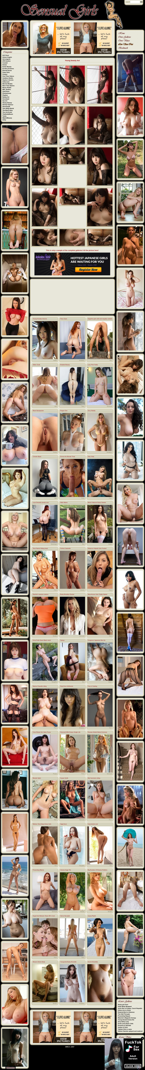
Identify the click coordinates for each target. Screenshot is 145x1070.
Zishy (4, 120)
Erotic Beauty (7, 66)
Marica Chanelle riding (40, 686)
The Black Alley (8, 110)
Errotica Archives (8, 68)
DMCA (67, 1047)
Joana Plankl (92, 916)
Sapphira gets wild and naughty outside (100, 319)
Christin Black (37, 456)
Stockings (54, 544)
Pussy (55, 452)
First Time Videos (8, 76)
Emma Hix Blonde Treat (67, 456)
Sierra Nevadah (65, 916)
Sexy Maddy (92, 410)
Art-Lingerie (6, 59)
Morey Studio (7, 87)
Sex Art (5, 101)
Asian (55, 360)
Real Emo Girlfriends (66, 686)
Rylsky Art (6, 97)
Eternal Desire (7, 70)
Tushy (5, 116)
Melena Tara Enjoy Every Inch (42, 824)
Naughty (54, 682)
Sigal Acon (63, 824)
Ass (111, 360)
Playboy (5, 95)
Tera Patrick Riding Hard (40, 548)
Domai (5, 65)
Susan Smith (64, 778)
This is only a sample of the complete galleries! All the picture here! (72, 250)
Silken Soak (36, 364)
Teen (82, 406)
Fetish (82, 452)
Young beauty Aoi (72, 60)
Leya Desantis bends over (41, 502)
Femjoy (5, 74)
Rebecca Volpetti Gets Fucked (97, 548)
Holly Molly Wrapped (125, 1006)
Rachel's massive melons (40, 594)
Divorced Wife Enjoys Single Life (70, 732)
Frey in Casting (92, 686)
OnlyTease (6, 91)
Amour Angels (7, 57)
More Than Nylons (9, 85)
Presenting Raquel (124, 1016)
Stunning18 (6, 106)
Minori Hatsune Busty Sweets (97, 502)
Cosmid (5, 63)
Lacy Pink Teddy (93, 364)
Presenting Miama (38, 870)
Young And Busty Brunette (68, 962)
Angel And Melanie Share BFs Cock (44, 916)
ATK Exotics (7, 61)
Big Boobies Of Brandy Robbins (97, 870)
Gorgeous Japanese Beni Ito (96, 640)
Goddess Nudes (8, 78)
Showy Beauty (7, 103)
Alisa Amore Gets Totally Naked (97, 594)
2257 (72, 1047)
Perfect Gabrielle (65, 548)
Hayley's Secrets (8, 80)
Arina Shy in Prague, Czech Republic (130, 1008)
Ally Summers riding (94, 778)
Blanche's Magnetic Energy (127, 1018)
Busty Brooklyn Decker (67, 594)
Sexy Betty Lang (123, 1021)
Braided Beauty (65, 364)
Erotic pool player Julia (125, 1023)
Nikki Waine (64, 502)
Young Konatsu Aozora (40, 319)
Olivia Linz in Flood (124, 1010)
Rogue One (63, 410)
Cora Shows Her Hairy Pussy (42, 732)
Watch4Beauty (7, 118)
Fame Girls (6, 72)
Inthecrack (6, 82)
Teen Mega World (8, 108)
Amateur (81, 360)
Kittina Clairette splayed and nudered (130, 1031)
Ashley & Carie (123, 1027)
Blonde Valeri (37, 778)
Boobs (82, 590)
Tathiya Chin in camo (125, 1029)
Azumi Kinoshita (93, 962)
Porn (82, 498)
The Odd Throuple (124, 1014)
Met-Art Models (7, 84)
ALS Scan (6, 55)
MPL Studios (7, 89)
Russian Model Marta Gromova (97, 732)
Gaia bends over (93, 824)
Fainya (62, 640)
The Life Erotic (7, 112)
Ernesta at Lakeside (124, 1025)
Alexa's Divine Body (39, 962)
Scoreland (6, 99)
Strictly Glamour (8, 104)
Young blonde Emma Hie (126, 1020)
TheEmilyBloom (8, 114)
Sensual (109, 406)
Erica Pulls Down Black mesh (42, 640)
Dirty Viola (91, 456)
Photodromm (7, 93)
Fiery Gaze (63, 319)
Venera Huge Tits (65, 870)
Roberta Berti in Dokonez (126, 1012)
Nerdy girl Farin (123, 1004)
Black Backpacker (38, 410)
